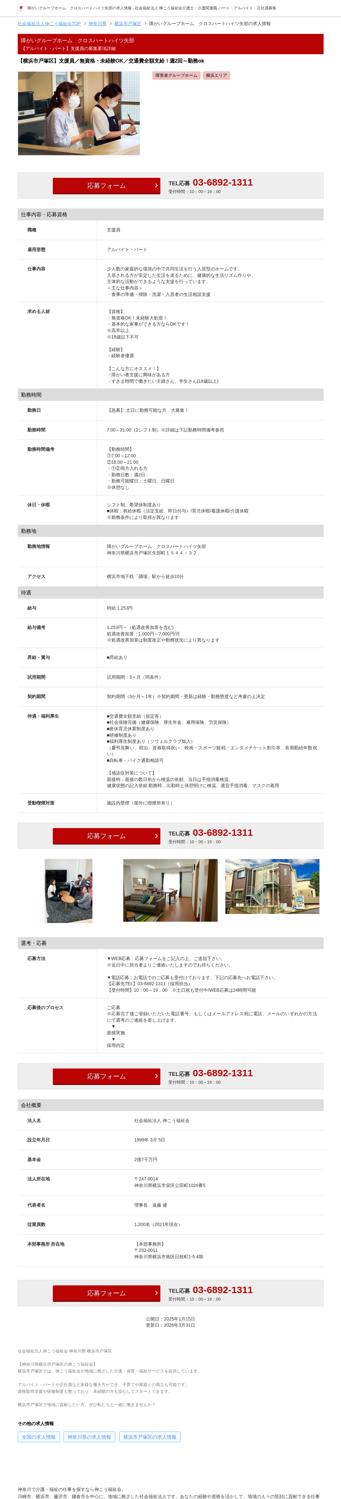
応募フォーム (106, 185)
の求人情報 (39, 1437)
